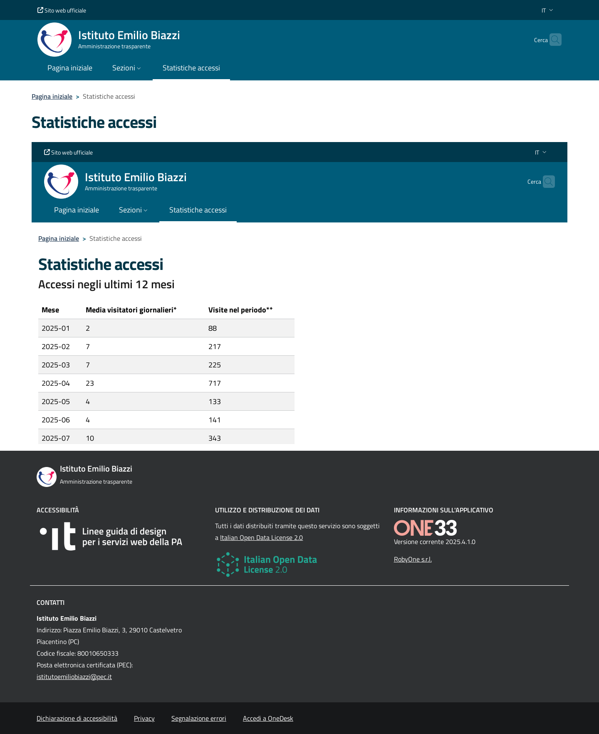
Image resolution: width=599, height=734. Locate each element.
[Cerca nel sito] (552, 40)
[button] (548, 10)
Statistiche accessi (191, 67)
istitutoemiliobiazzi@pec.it (74, 677)
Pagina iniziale (52, 96)
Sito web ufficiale (61, 10)
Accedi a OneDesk (268, 718)
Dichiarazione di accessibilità (77, 718)
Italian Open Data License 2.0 (261, 537)
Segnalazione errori (198, 718)
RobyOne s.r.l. (413, 559)
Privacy (144, 718)
